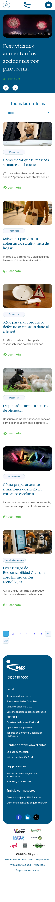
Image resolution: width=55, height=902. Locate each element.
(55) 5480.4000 (17, 677)
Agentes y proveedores (18, 781)
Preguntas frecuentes (27, 870)
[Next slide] (15, 88)
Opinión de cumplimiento (19, 727)
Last (6, 640)
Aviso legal (39, 864)
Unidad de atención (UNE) (20, 757)
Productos (14, 230)
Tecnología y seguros (14, 560)
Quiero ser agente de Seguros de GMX (26, 802)
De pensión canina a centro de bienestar (25, 408)
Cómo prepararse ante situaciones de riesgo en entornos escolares (22, 489)
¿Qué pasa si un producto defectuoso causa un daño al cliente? (26, 327)
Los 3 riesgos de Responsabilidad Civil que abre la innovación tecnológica (24, 575)
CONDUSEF (12, 717)
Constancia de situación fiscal (22, 722)
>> (48, 633)
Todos (10, 113)
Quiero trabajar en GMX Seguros (23, 797)
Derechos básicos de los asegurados (26, 711)
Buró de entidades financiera (21, 701)
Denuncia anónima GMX (19, 706)
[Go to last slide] (6, 88)
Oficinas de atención (17, 751)
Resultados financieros (18, 696)
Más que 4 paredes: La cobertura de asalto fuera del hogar (26, 244)
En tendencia (14, 476)
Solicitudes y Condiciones (19, 859)
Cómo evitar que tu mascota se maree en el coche (26, 162)
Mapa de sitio (43, 859)
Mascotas (14, 152)
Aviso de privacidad (20, 864)
